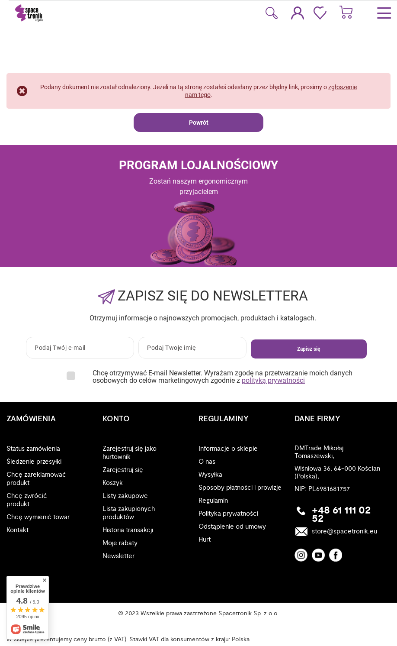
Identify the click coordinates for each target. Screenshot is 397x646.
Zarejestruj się (122, 470)
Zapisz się (308, 349)
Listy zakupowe (125, 496)
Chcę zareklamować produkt (36, 479)
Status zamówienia (33, 449)
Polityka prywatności (228, 514)
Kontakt (17, 530)
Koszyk (112, 483)
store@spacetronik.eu (344, 531)
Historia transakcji (127, 530)
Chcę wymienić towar (38, 517)
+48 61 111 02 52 (341, 515)
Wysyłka (210, 475)
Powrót (198, 122)
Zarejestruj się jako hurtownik (129, 453)
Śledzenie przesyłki (33, 462)
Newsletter (118, 556)
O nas (206, 462)
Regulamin (213, 501)
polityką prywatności (273, 380)
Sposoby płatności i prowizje (240, 488)
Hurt (204, 540)
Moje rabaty (120, 543)
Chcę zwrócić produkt (26, 500)
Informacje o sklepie (228, 449)
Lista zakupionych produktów (128, 513)
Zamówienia (30, 419)
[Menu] (384, 13)
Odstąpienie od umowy (232, 527)
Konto (115, 419)
